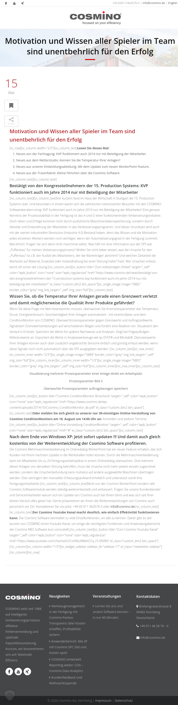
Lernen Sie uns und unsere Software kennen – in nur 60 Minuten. (111, 612)
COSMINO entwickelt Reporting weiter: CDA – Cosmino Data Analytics (66, 665)
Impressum (103, 700)
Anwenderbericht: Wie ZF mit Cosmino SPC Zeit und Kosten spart (68, 647)
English (172, 3)
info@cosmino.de (154, 3)
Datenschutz (124, 700)
